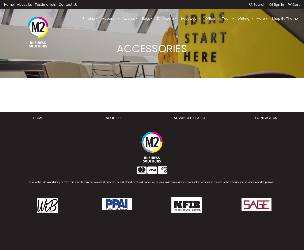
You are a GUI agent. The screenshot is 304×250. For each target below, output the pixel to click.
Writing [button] (243, 18)
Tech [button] (226, 18)
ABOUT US (114, 117)
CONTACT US (266, 117)
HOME (38, 117)
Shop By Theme (285, 18)
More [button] (260, 18)
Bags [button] (146, 18)
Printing (88, 18)
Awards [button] (128, 18)
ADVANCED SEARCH (190, 117)
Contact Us (68, 4)
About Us (24, 4)
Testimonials (45, 4)
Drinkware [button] (165, 18)
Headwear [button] (189, 18)
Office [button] (210, 18)
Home (9, 4)
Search (257, 4)
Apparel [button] (108, 18)
